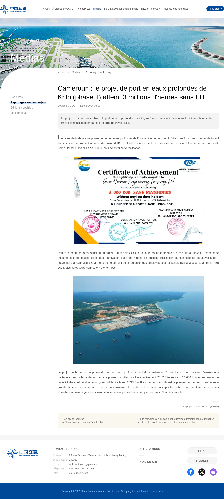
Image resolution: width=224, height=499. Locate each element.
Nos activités (83, 8)
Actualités (16, 97)
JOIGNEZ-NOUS (149, 451)
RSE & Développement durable (121, 8)
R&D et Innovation (151, 8)
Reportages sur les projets (28, 102)
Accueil (46, 8)
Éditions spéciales (21, 107)
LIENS (202, 451)
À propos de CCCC (63, 8)
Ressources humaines (176, 8)
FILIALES (202, 460)
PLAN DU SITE (148, 461)
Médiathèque (18, 112)
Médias (97, 8)
